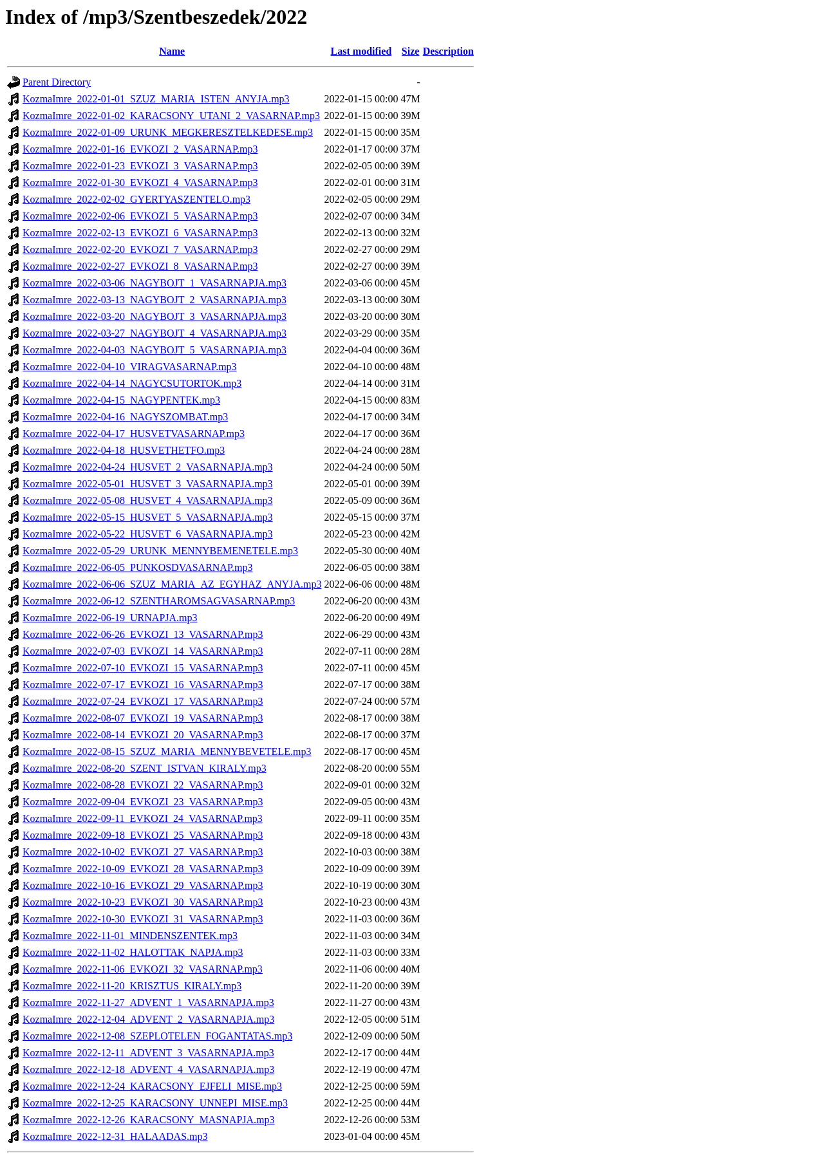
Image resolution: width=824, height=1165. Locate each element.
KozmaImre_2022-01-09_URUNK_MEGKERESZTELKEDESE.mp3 (168, 132)
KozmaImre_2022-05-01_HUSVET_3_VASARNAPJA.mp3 (148, 483)
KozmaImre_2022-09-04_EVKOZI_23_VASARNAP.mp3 (143, 801)
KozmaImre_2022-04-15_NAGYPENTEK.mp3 (121, 400)
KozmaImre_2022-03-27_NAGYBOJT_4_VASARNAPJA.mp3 (154, 333)
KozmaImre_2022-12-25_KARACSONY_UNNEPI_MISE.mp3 (155, 1102)
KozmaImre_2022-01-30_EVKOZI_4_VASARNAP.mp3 (140, 182)
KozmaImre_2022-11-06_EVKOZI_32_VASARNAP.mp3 (143, 969)
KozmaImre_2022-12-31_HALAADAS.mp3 (115, 1136)
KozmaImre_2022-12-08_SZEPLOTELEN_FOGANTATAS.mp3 (157, 1035)
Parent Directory (57, 82)
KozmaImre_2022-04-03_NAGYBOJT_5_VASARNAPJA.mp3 (154, 349)
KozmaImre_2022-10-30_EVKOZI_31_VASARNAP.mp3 (143, 918)
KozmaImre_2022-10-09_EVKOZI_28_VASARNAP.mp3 (143, 868)
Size (411, 51)
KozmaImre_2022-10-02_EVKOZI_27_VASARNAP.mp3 (143, 851)
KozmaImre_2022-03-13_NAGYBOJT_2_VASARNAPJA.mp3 (154, 299)
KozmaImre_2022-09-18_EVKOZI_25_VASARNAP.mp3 (143, 835)
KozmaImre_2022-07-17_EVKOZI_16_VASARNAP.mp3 (143, 684)
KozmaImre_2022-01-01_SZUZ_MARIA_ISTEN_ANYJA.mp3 (156, 98)
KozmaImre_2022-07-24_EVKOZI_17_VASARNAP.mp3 (143, 701)
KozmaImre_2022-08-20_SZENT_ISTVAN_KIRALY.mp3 (145, 768)
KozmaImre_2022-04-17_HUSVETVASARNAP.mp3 (134, 433)
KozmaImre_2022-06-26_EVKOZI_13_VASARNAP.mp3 (143, 634)
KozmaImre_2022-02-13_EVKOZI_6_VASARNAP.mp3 (140, 232)
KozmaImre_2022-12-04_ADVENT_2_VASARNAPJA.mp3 (148, 1019)
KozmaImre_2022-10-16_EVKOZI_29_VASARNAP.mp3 (143, 885)
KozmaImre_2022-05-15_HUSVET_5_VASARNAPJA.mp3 (148, 517)
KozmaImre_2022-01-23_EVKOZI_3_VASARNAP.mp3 (140, 165)
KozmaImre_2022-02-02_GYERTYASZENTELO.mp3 (136, 199)
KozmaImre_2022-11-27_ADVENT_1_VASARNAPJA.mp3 (148, 1002)
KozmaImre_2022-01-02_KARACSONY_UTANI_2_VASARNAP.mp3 (171, 115)
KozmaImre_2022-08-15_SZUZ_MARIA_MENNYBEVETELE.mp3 (167, 751)
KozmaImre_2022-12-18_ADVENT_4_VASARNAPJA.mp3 (148, 1069)
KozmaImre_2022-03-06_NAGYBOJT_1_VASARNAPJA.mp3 (154, 282)
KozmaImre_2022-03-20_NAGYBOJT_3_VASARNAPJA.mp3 (154, 316)
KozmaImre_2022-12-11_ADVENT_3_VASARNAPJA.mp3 (148, 1052)
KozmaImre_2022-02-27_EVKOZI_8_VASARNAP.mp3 (140, 266)
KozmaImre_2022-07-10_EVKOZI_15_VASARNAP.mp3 (143, 667)
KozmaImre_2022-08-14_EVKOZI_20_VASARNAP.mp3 (143, 734)
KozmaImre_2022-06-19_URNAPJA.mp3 (110, 617)
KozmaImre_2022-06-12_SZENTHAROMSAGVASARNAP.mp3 (159, 600)
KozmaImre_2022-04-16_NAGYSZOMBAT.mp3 (125, 416)
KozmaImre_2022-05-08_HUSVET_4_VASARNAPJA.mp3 (148, 500)
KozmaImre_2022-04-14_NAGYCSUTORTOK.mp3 (132, 383)
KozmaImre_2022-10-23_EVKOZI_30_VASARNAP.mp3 (143, 902)
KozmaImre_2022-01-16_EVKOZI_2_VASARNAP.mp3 (140, 149)
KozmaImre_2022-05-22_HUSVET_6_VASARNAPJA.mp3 (148, 533)
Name (172, 51)
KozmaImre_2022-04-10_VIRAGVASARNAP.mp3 (130, 366)
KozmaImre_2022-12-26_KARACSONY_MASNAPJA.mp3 (149, 1119)
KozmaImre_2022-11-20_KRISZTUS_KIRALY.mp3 (132, 985)
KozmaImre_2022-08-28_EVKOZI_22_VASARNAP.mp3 (143, 784)
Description (448, 51)
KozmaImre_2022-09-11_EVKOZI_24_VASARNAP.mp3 (143, 818)
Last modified (361, 51)
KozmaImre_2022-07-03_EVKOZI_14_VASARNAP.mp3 (143, 651)
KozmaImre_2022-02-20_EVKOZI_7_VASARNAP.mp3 (140, 249)
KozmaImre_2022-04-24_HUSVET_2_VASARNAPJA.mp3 (148, 466)
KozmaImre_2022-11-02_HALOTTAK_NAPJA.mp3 (133, 952)
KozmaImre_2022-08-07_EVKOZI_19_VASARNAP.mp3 (143, 718)
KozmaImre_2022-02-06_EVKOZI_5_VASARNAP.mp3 (140, 215)
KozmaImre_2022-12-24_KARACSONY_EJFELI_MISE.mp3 (152, 1086)
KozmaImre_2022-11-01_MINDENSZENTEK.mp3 (130, 935)
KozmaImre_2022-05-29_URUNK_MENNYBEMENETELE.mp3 (160, 550)
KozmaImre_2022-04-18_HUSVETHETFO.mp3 (124, 450)
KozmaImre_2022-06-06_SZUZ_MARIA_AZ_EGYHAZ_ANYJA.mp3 (172, 584)
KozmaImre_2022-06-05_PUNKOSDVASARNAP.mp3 (137, 567)
